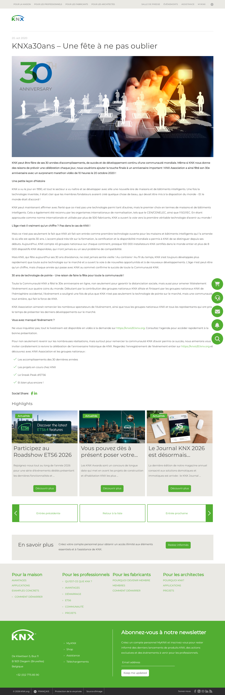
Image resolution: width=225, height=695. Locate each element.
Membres (119, 585)
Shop (69, 649)
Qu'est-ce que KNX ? (78, 581)
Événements (170, 4)
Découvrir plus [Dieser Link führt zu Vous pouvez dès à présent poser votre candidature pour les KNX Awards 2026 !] (112, 488)
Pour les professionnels (48, 4)
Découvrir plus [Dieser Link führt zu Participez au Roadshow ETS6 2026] (45, 488)
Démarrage (73, 594)
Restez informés (178, 544)
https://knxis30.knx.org (130, 328)
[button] (32, 393)
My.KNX (71, 643)
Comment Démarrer (126, 590)
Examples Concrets (25, 590)
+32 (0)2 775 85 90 (25, 674)
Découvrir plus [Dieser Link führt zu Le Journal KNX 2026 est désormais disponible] (180, 488)
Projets (70, 613)
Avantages (19, 580)
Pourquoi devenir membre (131, 580)
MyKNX (202, 4)
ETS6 (68, 600)
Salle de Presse (150, 4)
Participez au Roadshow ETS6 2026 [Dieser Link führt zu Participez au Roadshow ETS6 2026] (42, 451)
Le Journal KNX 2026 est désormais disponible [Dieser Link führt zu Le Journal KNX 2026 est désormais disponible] (176, 451)
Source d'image (94, 691)
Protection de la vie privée (68, 691)
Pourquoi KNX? (173, 580)
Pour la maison (22, 4)
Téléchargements (77, 661)
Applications (21, 585)
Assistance (187, 4)
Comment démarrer (29, 596)
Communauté (74, 606)
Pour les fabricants (76, 4)
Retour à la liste (112, 513)
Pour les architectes (103, 4)
